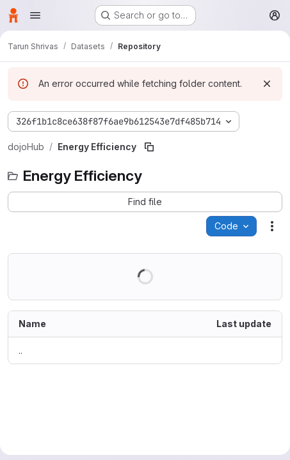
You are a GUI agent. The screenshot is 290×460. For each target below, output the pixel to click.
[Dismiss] (267, 83)
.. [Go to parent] (20, 350)
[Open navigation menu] (35, 15)
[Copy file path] (149, 147)
